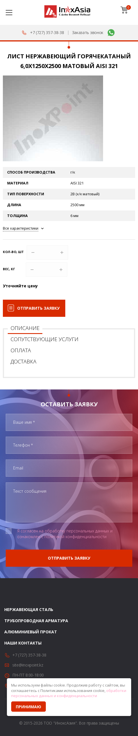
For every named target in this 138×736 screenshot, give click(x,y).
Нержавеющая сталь (28, 609)
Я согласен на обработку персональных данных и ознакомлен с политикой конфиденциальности (65, 533)
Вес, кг (9, 269)
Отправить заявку (38, 308)
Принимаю (28, 706)
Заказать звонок (88, 32)
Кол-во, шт (13, 252)
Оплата (21, 350)
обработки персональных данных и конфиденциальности (68, 693)
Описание (25, 328)
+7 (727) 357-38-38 (47, 32)
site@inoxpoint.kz (27, 665)
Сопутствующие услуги (44, 339)
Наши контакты (23, 643)
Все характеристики (20, 228)
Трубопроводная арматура (36, 620)
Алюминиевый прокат (30, 631)
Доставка (23, 361)
